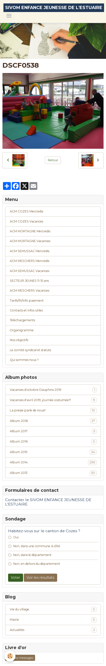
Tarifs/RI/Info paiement (27, 300)
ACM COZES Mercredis (26, 211)
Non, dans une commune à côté (36, 546)
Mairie (53, 619)
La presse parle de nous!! (53, 410)
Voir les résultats (40, 577)
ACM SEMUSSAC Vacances (29, 271)
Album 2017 (53, 431)
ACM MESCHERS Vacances (29, 290)
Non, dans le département (32, 555)
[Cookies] (9, 656)
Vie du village (53, 609)
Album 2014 (53, 462)
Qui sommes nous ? (24, 360)
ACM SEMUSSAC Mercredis (29, 251)
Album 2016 (53, 441)
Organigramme (22, 330)
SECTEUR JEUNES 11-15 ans (29, 281)
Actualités (53, 630)
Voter (15, 577)
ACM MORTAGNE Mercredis (30, 231)
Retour (53, 160)
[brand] (53, 7)
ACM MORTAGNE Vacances (30, 241)
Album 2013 (53, 472)
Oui (16, 537)
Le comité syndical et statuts (30, 350)
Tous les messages (20, 658)
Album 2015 (53, 452)
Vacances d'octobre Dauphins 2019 (53, 389)
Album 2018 (53, 421)
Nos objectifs (19, 340)
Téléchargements (22, 320)
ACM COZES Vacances (26, 221)
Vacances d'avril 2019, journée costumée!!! (53, 400)
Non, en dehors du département (36, 564)
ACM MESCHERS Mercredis (29, 261)
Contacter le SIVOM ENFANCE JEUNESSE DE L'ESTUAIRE (48, 501)
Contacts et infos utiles (26, 310)
